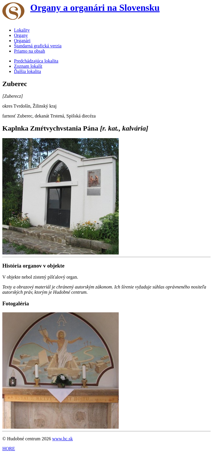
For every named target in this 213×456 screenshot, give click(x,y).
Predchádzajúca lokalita (36, 60)
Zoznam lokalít (28, 66)
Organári (22, 40)
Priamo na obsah (29, 51)
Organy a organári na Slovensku (95, 7)
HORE (8, 448)
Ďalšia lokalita (27, 71)
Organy (21, 35)
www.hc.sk (62, 438)
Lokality (22, 30)
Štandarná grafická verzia (37, 45)
